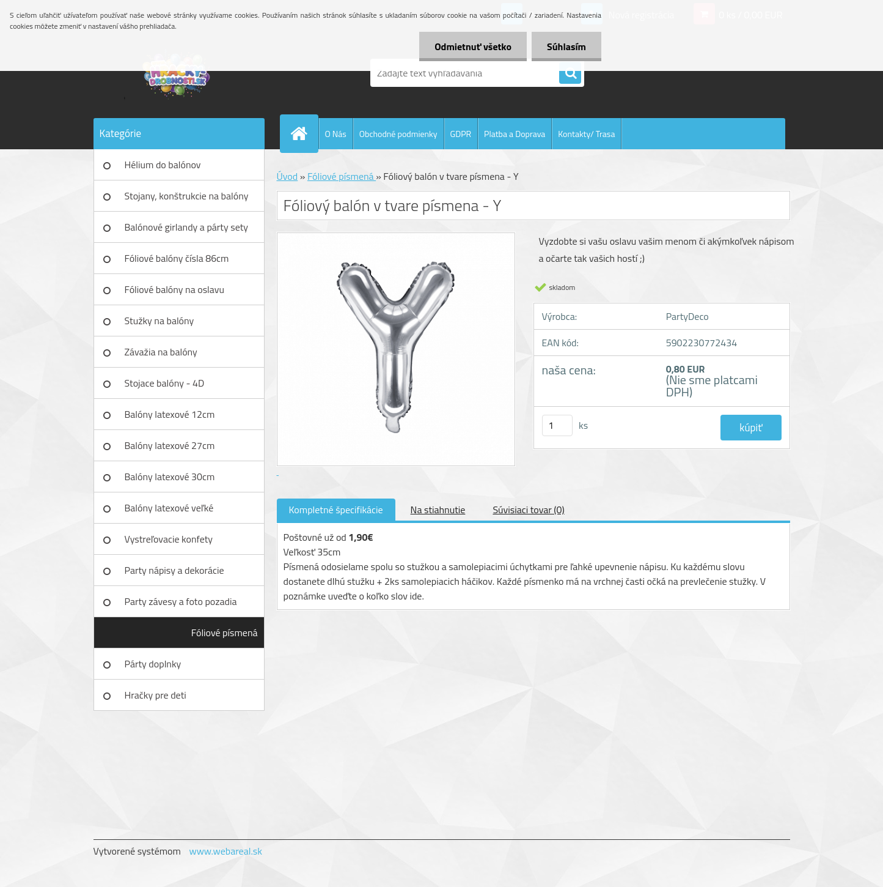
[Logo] (177, 72)
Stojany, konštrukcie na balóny (187, 195)
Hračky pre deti (155, 695)
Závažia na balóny (161, 351)
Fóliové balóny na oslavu (174, 289)
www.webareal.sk (225, 851)
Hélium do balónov (163, 164)
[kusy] (557, 425)
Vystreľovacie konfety (169, 539)
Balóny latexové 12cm (170, 414)
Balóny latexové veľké (169, 507)
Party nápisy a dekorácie (174, 570)
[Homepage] (304, 133)
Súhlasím (566, 46)
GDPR (461, 133)
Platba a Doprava (514, 133)
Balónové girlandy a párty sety (187, 227)
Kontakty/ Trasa (586, 133)
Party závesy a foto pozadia (181, 601)
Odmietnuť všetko (472, 46)
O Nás (335, 133)
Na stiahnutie (438, 509)
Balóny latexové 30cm (170, 476)
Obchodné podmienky (398, 133)
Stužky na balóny (159, 320)
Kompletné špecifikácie (336, 509)
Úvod (287, 176)
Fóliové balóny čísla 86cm (177, 258)
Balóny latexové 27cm (170, 445)
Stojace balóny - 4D (165, 383)
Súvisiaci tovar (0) (528, 509)
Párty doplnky (153, 663)
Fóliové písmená (224, 632)
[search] (570, 73)
